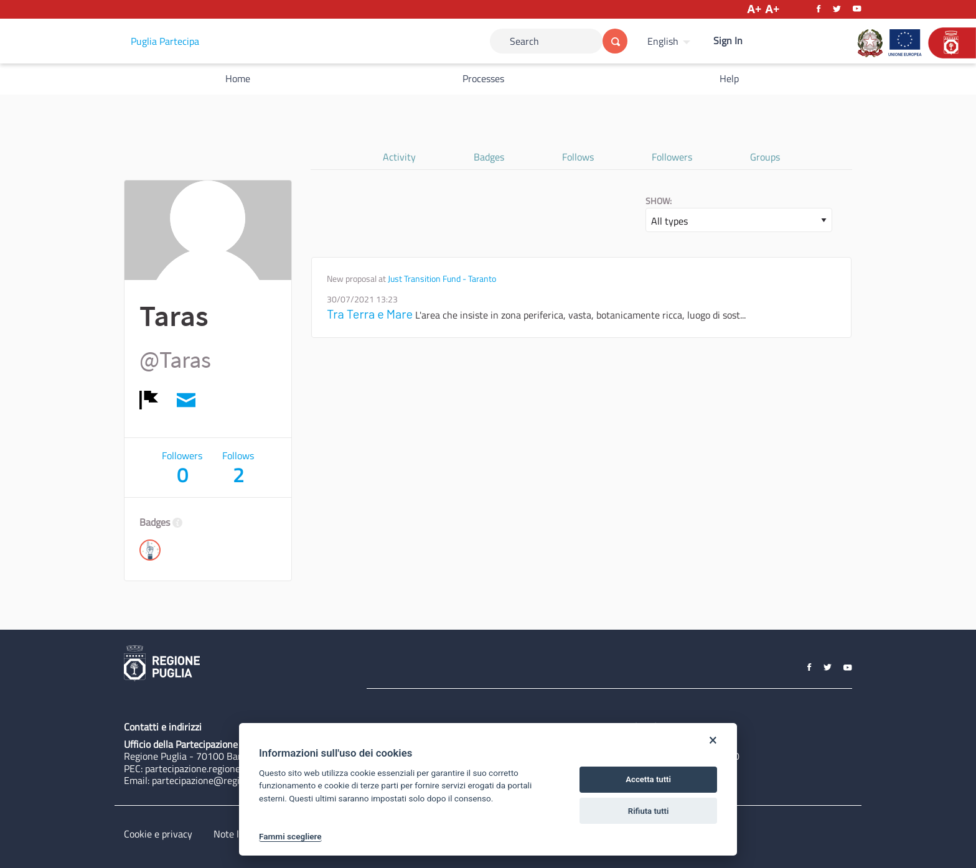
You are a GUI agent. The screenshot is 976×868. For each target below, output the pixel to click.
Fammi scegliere (290, 836)
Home (237, 78)
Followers (672, 156)
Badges (489, 156)
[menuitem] (670, 41)
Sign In (728, 40)
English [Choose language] (662, 41)
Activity (399, 156)
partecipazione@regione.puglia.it (221, 780)
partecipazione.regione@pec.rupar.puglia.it (234, 768)
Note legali (236, 833)
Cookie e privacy (158, 833)
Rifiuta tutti (648, 811)
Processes (483, 78)
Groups (765, 156)
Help (729, 78)
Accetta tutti (648, 779)
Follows (578, 156)
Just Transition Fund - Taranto (442, 279)
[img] (148, 400)
